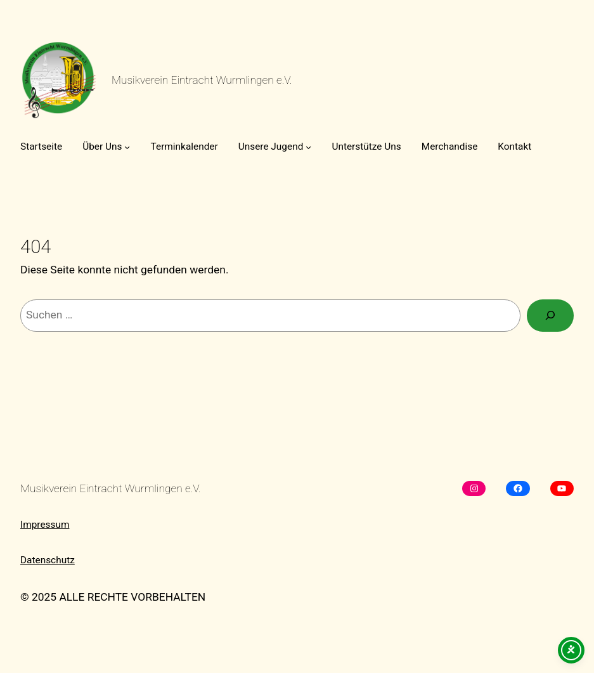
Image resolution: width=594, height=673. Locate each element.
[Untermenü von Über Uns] (127, 147)
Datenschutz (47, 560)
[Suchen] (550, 315)
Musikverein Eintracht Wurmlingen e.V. (202, 80)
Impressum (44, 524)
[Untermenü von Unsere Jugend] (308, 147)
